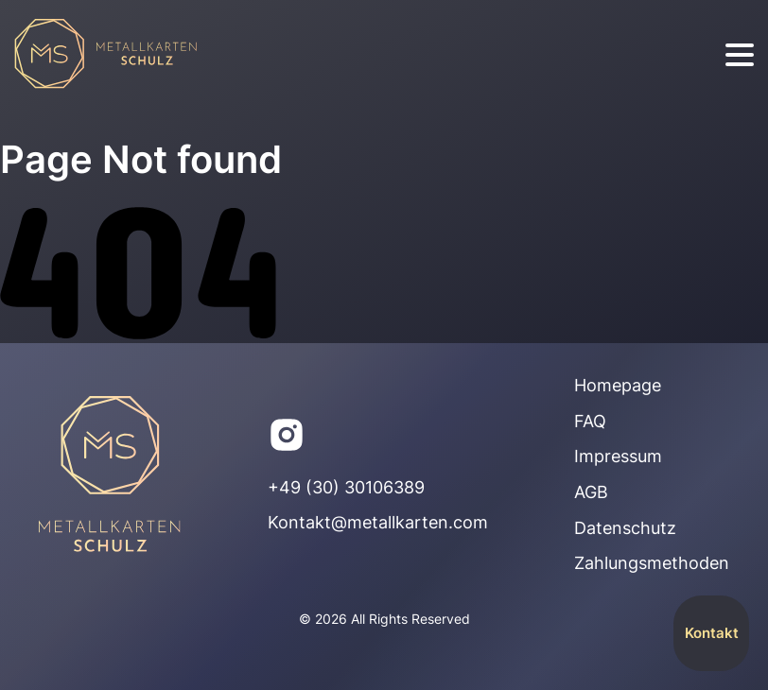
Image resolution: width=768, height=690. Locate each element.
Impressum (618, 456)
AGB (591, 492)
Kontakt (712, 633)
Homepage (617, 385)
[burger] (739, 55)
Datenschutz (625, 528)
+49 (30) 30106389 (346, 487)
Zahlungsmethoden (651, 563)
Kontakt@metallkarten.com (378, 522)
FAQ (590, 421)
